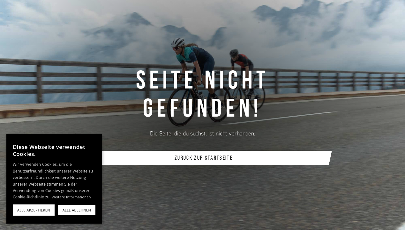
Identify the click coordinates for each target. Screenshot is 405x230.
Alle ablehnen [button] (77, 210)
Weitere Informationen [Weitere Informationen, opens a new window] (71, 197)
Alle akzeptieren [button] (33, 210)
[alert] (54, 179)
